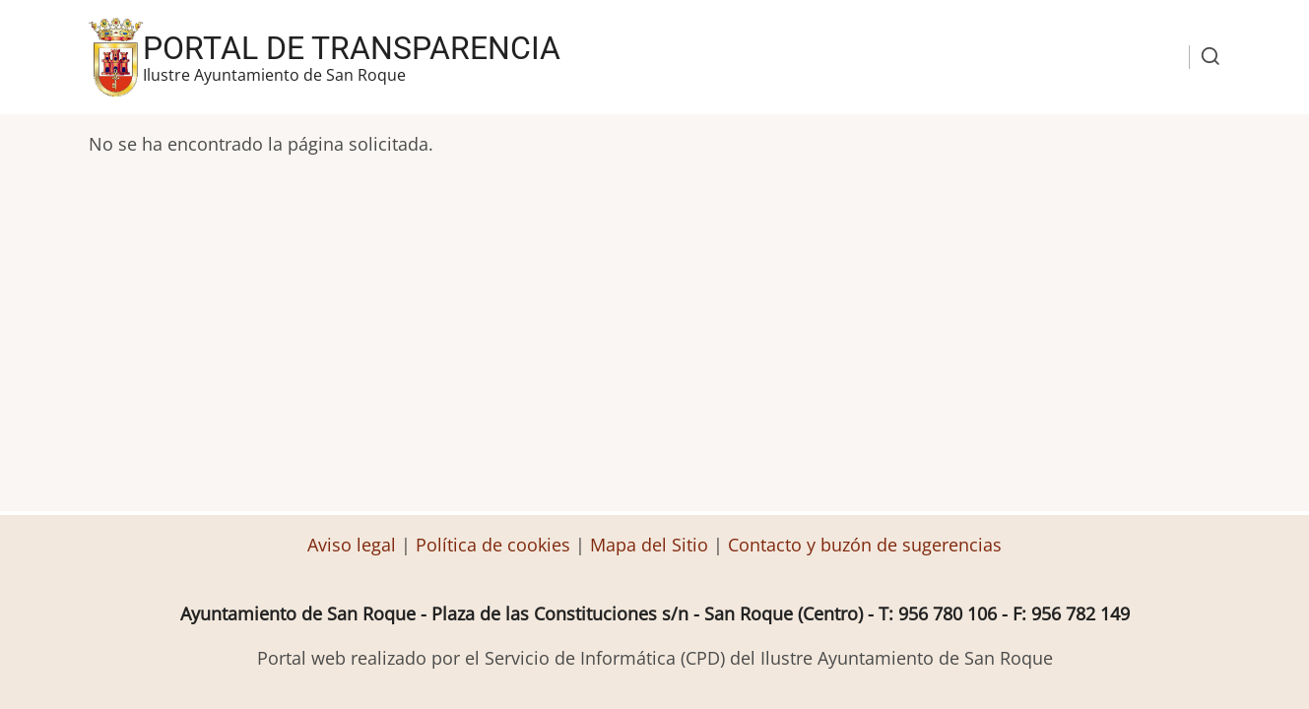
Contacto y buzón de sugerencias (865, 544)
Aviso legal (354, 544)
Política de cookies (493, 544)
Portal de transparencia (351, 48)
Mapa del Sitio (649, 544)
